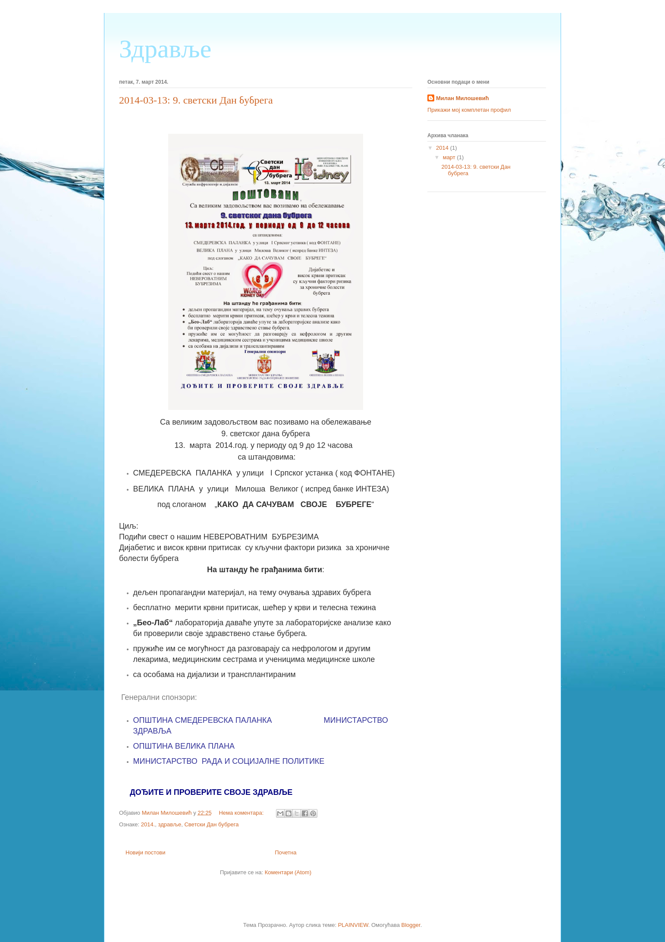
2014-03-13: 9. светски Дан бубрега (196, 100)
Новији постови (145, 852)
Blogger (411, 925)
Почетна (285, 852)
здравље (170, 824)
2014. (148, 824)
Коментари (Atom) (288, 872)
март (450, 157)
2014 (443, 148)
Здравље (165, 49)
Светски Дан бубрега (211, 824)
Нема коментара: (242, 813)
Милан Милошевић (462, 98)
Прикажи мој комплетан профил (469, 110)
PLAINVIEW (353, 925)
